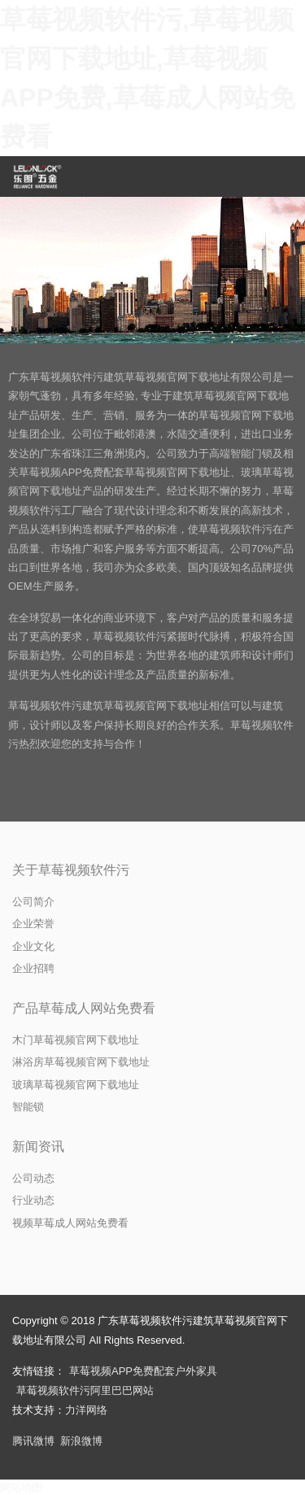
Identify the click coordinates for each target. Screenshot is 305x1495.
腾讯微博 (33, 1441)
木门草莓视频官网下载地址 (75, 1040)
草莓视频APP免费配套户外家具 (143, 1371)
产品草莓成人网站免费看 (83, 1008)
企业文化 (33, 946)
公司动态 (33, 1178)
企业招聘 (33, 968)
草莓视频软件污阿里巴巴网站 (85, 1390)
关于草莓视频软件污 (70, 870)
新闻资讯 (38, 1146)
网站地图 (21, 1487)
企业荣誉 (33, 923)
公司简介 (33, 902)
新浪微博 (81, 1441)
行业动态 (33, 1200)
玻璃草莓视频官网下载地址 (75, 1085)
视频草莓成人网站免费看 (70, 1223)
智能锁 (28, 1107)
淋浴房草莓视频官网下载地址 (81, 1062)
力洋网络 (86, 1410)
